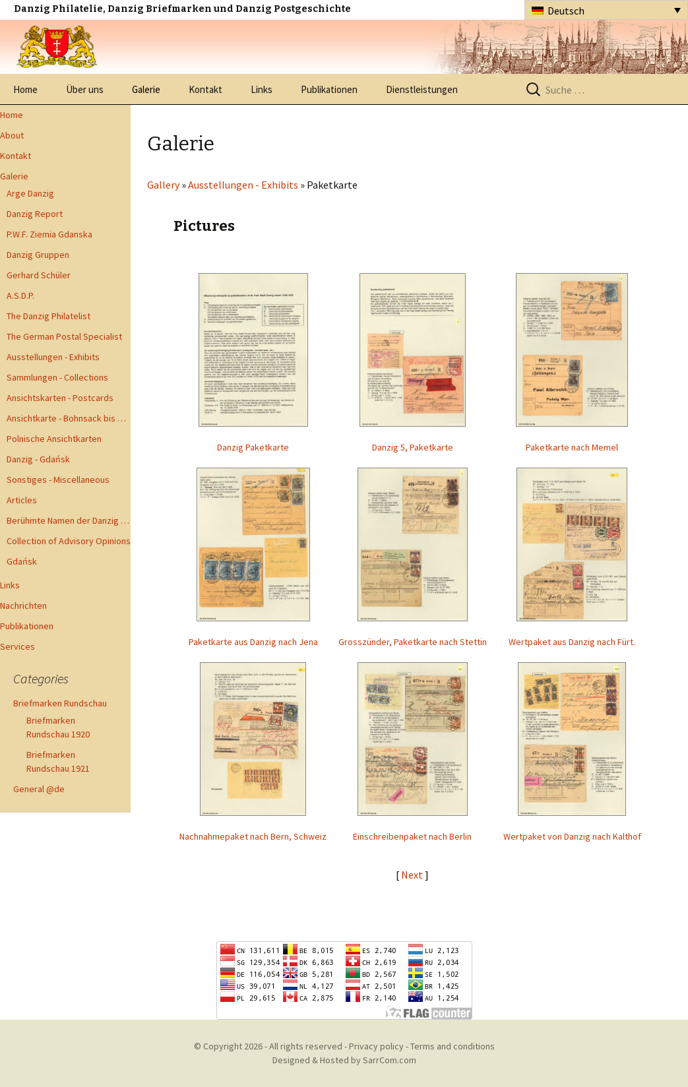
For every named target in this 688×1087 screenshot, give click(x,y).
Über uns (85, 89)
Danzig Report (35, 214)
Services (17, 646)
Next (413, 874)
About (12, 135)
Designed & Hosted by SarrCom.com (344, 1060)
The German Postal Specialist (64, 336)
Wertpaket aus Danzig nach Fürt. (572, 642)
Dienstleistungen (422, 89)
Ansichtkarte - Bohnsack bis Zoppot (69, 418)
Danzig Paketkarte (253, 447)
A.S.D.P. (20, 295)
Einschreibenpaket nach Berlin (412, 836)
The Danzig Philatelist (48, 316)
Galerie (146, 89)
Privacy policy (376, 1046)
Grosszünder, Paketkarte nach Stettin (412, 642)
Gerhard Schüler (39, 275)
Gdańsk (22, 561)
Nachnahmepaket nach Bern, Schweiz (253, 836)
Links (261, 89)
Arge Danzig (30, 193)
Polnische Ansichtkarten (54, 439)
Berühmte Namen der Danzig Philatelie (69, 520)
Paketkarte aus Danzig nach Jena (253, 642)
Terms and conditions (452, 1046)
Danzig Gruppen (38, 255)
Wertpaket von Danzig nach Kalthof (572, 836)
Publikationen (329, 89)
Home (25, 89)
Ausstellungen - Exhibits (53, 357)
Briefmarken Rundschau (60, 703)
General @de (39, 789)
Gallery (163, 184)
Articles (22, 500)
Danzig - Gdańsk (38, 459)
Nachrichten (23, 605)
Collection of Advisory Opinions (69, 541)
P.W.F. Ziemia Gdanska (49, 234)
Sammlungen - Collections (57, 377)
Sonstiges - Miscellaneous (58, 479)
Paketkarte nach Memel (572, 447)
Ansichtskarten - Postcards (60, 398)
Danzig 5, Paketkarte (412, 447)
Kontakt (205, 89)
